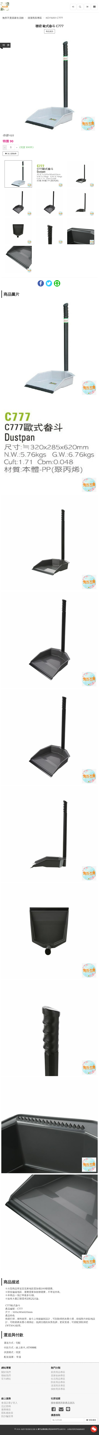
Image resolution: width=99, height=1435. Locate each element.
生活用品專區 (58, 1378)
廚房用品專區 (58, 1372)
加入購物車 (11, 153)
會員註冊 (6, 1402)
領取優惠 (91, 1420)
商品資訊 (49, 31)
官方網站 (6, 1378)
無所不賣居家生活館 (13, 17)
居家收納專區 (58, 1375)
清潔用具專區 (35, 17)
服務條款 (6, 1409)
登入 (15, 1402)
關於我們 (6, 1372)
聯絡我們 (6, 1375)
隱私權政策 (7, 1412)
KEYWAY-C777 (54, 17)
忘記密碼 (6, 1406)
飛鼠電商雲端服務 (75, 1429)
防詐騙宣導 (7, 1416)
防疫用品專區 (58, 1382)
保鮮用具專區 (58, 1388)
